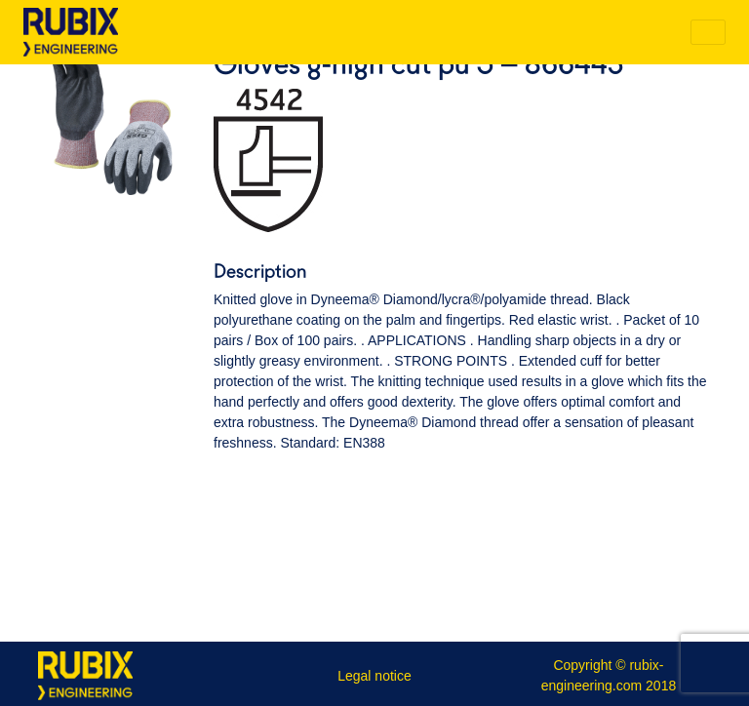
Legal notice (374, 676)
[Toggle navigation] (708, 32)
